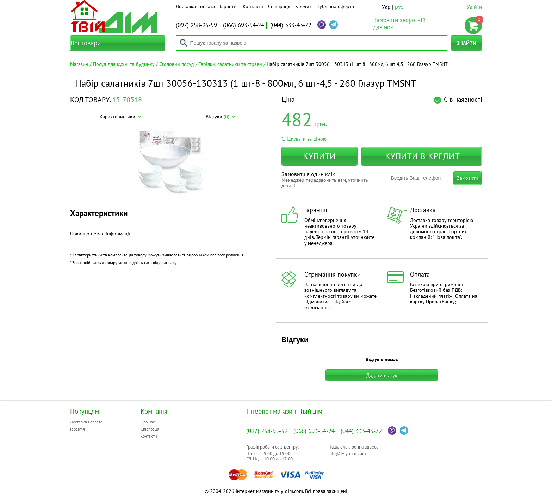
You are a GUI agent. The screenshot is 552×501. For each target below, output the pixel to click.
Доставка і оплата (195, 6)
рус (399, 6)
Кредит (303, 6)
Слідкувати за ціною (304, 139)
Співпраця (279, 6)
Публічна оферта (335, 6)
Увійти (474, 6)
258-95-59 (196, 25)
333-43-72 (290, 25)
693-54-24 (243, 25)
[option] (170, 162)
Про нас (148, 422)
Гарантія (229, 6)
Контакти (253, 6)
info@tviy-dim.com (347, 454)
